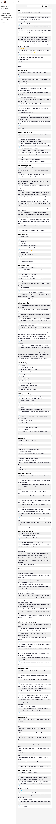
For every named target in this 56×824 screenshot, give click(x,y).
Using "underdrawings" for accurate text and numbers (34, 77)
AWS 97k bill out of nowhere (28, 706)
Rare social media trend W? (28, 15)
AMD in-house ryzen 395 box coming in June (32, 542)
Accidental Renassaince (27, 261)
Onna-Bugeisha (25, 387)
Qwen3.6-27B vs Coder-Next (28, 546)
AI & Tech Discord (5, 11)
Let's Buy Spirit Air (25, 83)
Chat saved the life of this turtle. (29, 274)
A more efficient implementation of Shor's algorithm (33, 143)
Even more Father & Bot (27, 367)
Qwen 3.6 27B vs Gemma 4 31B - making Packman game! (35, 544)
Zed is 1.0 (21, 447)
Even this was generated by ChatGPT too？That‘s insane (35, 781)
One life (23, 376)
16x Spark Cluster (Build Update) (29, 540)
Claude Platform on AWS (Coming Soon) (31, 713)
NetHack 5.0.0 (22, 469)
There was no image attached (28, 792)
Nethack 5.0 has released (27, 325)
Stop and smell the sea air (27, 420)
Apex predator (24, 61)
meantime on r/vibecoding (27, 564)
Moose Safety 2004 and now (28, 298)
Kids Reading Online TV (6, 17)
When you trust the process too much (30, 775)
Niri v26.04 (21, 444)
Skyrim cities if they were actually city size (31, 281)
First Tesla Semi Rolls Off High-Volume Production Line (34, 103)
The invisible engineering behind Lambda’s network (33, 688)
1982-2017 (23, 21)
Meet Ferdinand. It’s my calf (28, 247)
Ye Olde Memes (25, 287)
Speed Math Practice (6, 15)
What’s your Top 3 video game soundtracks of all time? (34, 358)
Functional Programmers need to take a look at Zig (31, 453)
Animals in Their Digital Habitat (28, 389)
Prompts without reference (27, 371)
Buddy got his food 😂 (26, 250)
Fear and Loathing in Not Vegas (29, 427)
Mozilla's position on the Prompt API (27, 460)
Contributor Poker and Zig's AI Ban (27, 440)
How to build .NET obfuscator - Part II (30, 154)
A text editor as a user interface (26, 456)
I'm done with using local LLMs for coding (31, 537)
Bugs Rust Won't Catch (24, 467)
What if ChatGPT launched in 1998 (29, 267)
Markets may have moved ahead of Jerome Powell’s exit (35, 648)
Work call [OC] (24, 243)
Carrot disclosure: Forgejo (25, 451)
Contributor (23, 241)
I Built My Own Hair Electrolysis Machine (29, 449)
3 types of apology (25, 252)
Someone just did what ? (27, 55)
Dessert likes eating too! (27, 254)
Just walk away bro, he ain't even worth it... (31, 239)
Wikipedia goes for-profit (27, 276)
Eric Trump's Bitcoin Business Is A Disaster (31, 642)
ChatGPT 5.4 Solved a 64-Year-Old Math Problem (33, 783)
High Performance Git (26, 157)
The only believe (25, 378)
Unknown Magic (25, 380)
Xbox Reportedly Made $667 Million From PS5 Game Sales (35, 327)
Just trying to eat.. (25, 290)
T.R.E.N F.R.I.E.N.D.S (26, 799)
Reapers (23, 402)
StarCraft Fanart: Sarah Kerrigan (29, 385)
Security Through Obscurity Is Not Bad (30, 159)
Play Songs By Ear (5, 13)
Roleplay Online (4, 22)
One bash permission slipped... (28, 535)
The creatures (24, 429)
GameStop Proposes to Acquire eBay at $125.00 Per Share (35, 318)
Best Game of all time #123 (27, 405)
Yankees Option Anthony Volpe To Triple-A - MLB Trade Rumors (34, 609)
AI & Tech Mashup (5, 6)
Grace (22, 407)
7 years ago (24, 806)
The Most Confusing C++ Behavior (29, 148)
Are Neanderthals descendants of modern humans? (31, 761)
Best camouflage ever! (26, 256)
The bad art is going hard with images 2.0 (31, 383)
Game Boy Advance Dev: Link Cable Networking (33, 150)
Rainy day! (23, 365)
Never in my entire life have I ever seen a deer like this (34, 17)
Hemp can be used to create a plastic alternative (33, 230)
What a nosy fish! (25, 236)
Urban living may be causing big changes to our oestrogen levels (34, 741)
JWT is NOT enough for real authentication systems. (34, 161)
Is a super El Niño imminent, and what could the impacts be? (33, 764)
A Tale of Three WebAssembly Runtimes (31, 141)
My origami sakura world (27, 374)
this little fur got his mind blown (28, 245)
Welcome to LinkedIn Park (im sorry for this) (32, 278)
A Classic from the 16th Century (29, 369)
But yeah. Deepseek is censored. (29, 772)
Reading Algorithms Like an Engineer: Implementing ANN (35, 146)
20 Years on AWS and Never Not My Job (31, 690)
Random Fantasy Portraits (27, 400)
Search (45, 6)
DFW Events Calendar (6, 19)
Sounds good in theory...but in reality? (30, 12)
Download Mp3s (4, 8)
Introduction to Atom (26, 106)
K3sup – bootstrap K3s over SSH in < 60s (31, 115)
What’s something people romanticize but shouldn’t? (34, 527)
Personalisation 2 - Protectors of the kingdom (32, 396)
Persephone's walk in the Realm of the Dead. (32, 398)
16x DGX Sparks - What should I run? (30, 533)
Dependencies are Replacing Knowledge (31, 139)
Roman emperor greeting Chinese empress (31, 409)
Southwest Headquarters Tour (28, 97)
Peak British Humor (26, 259)
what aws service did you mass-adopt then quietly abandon (35, 693)
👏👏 (22, 48)
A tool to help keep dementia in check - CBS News (31, 584)
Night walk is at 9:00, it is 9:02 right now (31, 19)
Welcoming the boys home (27, 425)
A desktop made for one (27, 112)
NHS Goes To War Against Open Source (29, 458)
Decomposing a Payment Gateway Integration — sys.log (35, 152)
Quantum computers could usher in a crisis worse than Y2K (33, 766)
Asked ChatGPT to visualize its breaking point (32, 292)
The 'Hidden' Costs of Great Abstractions (31, 86)
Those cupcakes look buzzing (28, 24)
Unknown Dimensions (26, 422)
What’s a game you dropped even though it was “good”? (35, 345)
